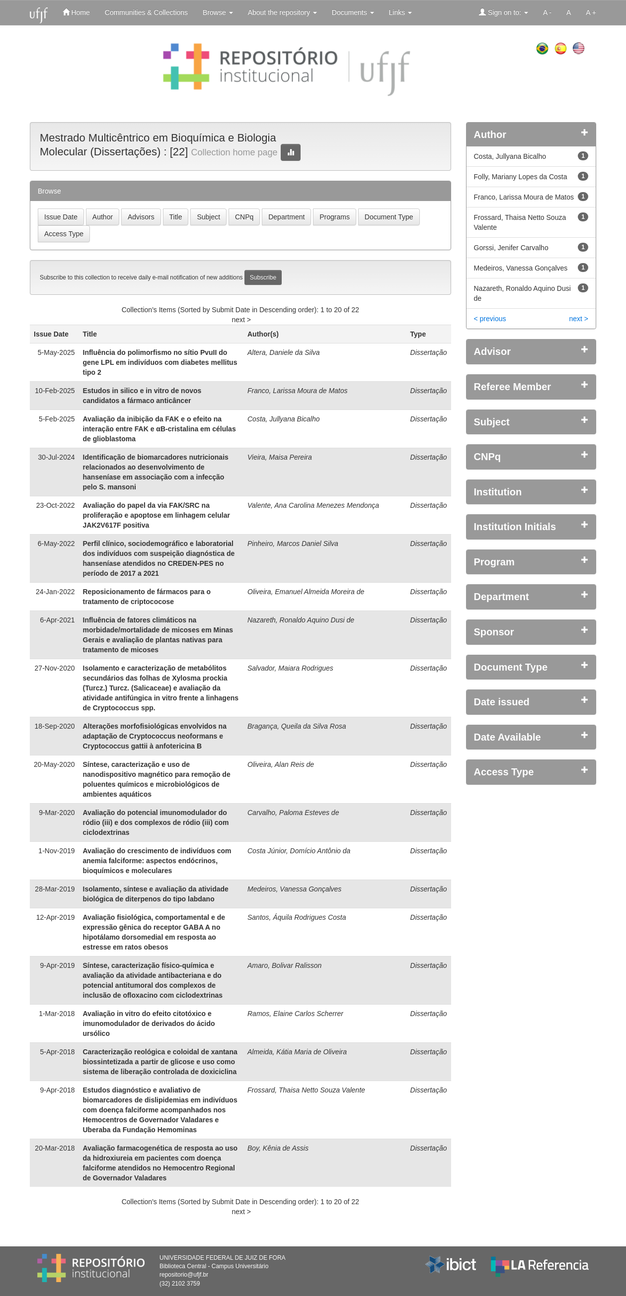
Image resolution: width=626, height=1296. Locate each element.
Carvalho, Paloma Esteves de (293, 813)
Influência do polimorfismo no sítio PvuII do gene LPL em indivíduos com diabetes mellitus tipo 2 (160, 362)
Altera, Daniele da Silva (283, 352)
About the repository (282, 12)
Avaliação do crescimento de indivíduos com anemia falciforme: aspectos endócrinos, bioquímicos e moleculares (157, 861)
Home (76, 12)
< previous (490, 319)
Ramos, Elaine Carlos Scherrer (295, 1014)
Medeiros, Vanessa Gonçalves (294, 889)
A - (547, 12)
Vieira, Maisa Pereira (279, 457)
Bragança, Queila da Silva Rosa (296, 726)
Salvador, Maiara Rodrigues (290, 668)
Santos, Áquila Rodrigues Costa (296, 917)
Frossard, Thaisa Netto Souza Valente (306, 1090)
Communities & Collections (146, 12)
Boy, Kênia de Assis (278, 1148)
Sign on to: (503, 12)
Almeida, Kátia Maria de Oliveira (297, 1052)
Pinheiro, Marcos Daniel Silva (292, 543)
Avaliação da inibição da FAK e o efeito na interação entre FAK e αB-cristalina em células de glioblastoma (159, 429)
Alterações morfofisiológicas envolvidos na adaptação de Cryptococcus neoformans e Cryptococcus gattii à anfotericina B (155, 736)
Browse (218, 12)
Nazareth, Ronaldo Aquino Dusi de (300, 620)
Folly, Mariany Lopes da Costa (520, 177)
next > (241, 320)
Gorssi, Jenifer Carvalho (511, 248)
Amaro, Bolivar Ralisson (284, 965)
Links (400, 12)
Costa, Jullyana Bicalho (283, 419)
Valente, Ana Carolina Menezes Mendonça (313, 505)
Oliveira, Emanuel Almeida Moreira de (305, 592)
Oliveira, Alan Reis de (280, 764)
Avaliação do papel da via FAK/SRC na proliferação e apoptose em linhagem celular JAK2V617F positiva (156, 515)
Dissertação (428, 352)
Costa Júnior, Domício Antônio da (298, 851)
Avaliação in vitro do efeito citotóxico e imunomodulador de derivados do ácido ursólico (149, 1023)
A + (591, 12)
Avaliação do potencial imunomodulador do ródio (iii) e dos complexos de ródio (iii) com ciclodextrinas (156, 822)
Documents (353, 12)
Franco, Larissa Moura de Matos (297, 391)
